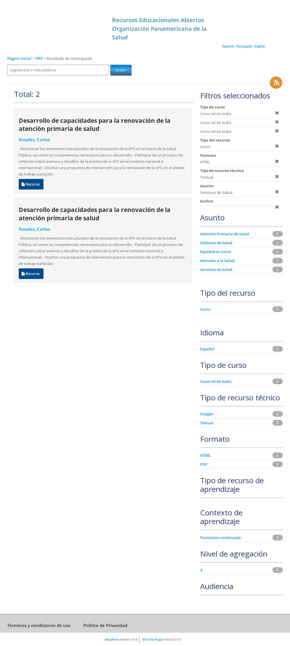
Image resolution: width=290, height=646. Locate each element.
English (259, 46)
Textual (206, 422)
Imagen (206, 413)
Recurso (31, 184)
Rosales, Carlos (34, 140)
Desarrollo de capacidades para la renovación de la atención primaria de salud (94, 124)
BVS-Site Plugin (153, 639)
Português (244, 46)
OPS (39, 58)
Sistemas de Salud (216, 242)
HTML (205, 455)
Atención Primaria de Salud (224, 233)
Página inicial (19, 58)
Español (228, 46)
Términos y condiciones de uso (39, 625)
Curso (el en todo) (215, 381)
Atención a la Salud (217, 260)
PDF (203, 464)
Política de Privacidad (105, 625)
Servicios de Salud (216, 269)
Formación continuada (220, 537)
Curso (205, 309)
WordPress (112, 639)
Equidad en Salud (215, 251)
